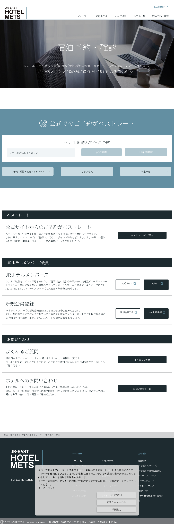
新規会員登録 (127, 311)
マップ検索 (120, 13)
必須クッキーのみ (116, 502)
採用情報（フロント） (148, 463)
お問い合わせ (108, 458)
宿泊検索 (100, 152)
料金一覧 (145, 171)
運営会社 (142, 458)
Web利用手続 (155, 311)
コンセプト (83, 13)
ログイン (155, 282)
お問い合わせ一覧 (142, 387)
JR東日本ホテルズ (146, 483)
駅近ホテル (101, 13)
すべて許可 (116, 495)
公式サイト (127, 282)
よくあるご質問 (142, 358)
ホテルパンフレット (111, 463)
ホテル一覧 (139, 13)
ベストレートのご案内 (142, 234)
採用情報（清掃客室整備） (150, 468)
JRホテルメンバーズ (147, 473)
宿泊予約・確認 (160, 13)
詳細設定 (116, 509)
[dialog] (87, 490)
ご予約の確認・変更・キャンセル (28, 171)
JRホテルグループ (146, 478)
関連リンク (143, 488)
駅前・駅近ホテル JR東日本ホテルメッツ (23, 433)
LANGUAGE (161, 4)
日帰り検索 (144, 152)
